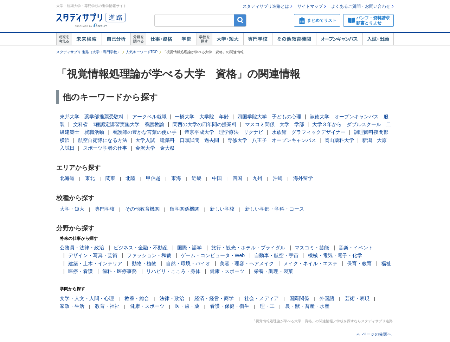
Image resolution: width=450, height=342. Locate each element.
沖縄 (278, 178)
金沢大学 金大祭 (155, 148)
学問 (187, 39)
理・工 (267, 306)
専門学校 (257, 39)
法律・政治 (172, 298)
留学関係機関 (184, 209)
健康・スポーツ (227, 271)
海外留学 (303, 178)
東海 (176, 178)
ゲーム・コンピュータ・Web (213, 255)
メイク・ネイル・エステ (310, 263)
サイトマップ (310, 6)
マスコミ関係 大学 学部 (274, 124)
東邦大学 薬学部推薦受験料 (92, 116)
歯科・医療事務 (119, 271)
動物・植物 (144, 263)
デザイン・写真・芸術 (92, 255)
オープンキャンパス (339, 39)
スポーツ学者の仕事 (105, 148)
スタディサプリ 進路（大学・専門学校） (88, 52)
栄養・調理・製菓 (273, 271)
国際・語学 (189, 247)
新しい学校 (222, 209)
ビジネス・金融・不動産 (141, 247)
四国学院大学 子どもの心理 (269, 116)
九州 (257, 178)
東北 (90, 178)
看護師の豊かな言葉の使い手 (144, 132)
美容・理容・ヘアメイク (247, 263)
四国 (237, 178)
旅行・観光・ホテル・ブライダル (248, 247)
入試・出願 (378, 39)
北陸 (130, 178)
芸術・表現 (357, 298)
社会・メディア (261, 298)
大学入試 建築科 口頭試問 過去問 (177, 140)
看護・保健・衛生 (229, 306)
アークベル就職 (149, 116)
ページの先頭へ (377, 334)
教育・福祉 (107, 306)
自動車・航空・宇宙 (276, 255)
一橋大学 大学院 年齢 (202, 116)
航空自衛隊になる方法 (102, 140)
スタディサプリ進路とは (266, 6)
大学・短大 (227, 39)
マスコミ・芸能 (312, 247)
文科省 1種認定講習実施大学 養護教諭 (119, 124)
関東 (110, 178)
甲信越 (153, 178)
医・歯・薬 (187, 306)
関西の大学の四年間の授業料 (205, 124)
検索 (240, 20)
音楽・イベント (356, 247)
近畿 (196, 178)
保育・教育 (359, 263)
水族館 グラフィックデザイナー (309, 132)
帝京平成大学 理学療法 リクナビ (224, 132)
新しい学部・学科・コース (274, 209)
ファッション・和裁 (149, 255)
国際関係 (299, 298)
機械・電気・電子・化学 (335, 255)
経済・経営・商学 (214, 298)
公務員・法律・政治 (82, 247)
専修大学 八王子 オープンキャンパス (271, 140)
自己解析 (116, 39)
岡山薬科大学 (339, 140)
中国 (217, 178)
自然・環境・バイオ (188, 263)
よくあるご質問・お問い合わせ (360, 6)
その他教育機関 (294, 39)
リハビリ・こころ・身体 (173, 271)
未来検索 (87, 39)
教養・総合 (136, 298)
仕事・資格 (161, 39)
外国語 (327, 298)
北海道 (67, 178)
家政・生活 (72, 306)
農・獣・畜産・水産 (307, 306)
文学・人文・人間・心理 (87, 298)
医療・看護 (80, 271)
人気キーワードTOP (142, 52)
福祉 (386, 263)
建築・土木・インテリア (95, 263)
